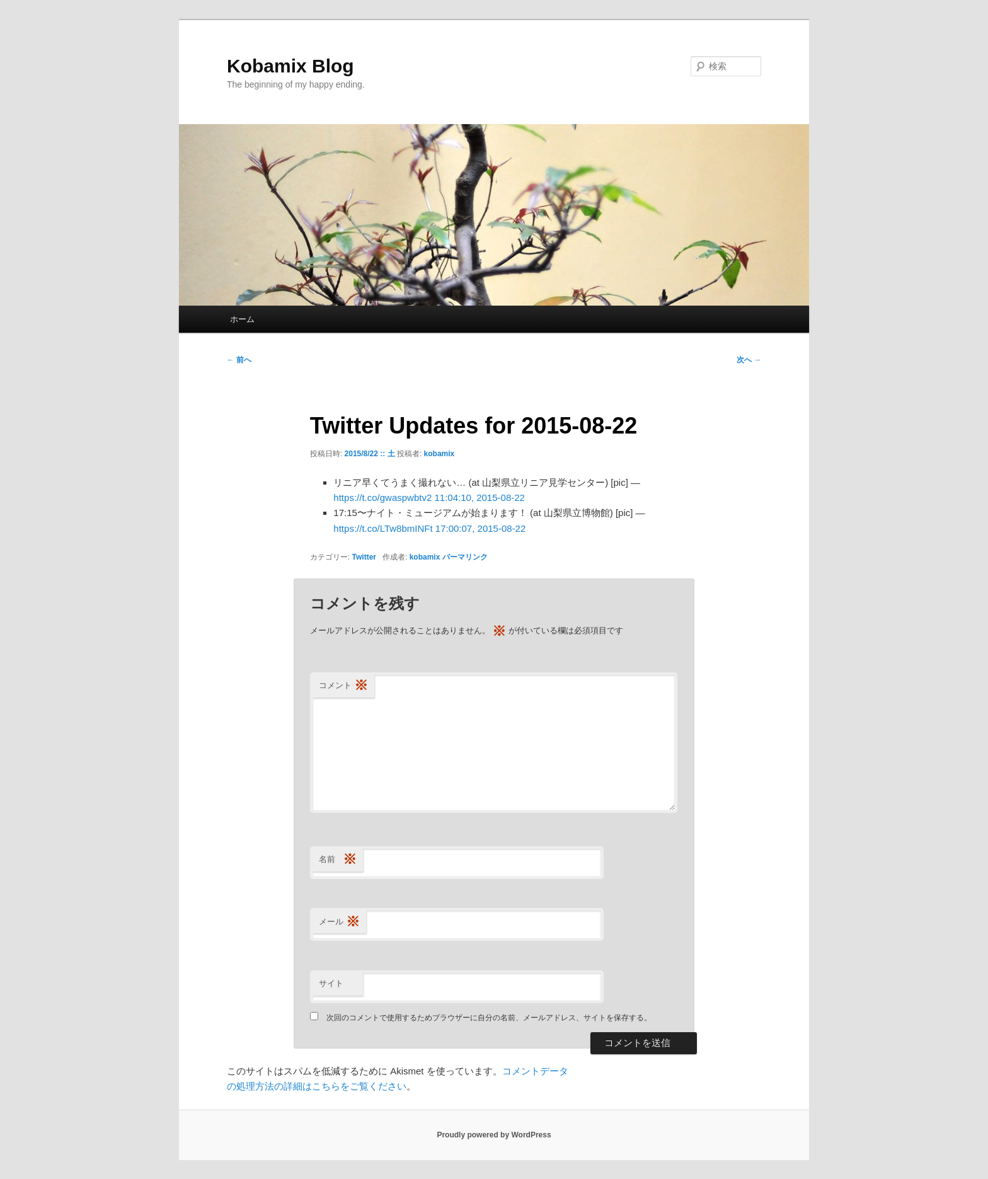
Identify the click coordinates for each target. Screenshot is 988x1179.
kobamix (439, 453)
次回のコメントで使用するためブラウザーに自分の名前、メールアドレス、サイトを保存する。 (489, 1017)
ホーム (242, 319)
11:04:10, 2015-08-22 (479, 497)
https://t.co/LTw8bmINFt (382, 528)
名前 (338, 860)
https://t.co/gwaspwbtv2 (382, 497)
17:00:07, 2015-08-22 (480, 528)
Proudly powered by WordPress (494, 1134)
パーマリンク (465, 557)
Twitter (364, 557)
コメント (343, 686)
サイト (331, 983)
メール (339, 922)
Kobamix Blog (290, 65)
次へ (749, 359)
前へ (239, 359)
